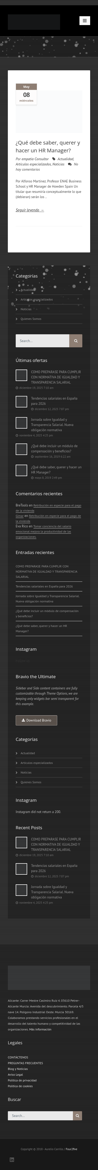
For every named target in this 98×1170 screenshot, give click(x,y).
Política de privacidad (22, 1080)
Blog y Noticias (18, 1069)
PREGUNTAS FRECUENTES (25, 1063)
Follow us (23, 661)
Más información (40, 1029)
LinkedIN (12, 1160)
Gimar (20, 516)
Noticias (58, 164)
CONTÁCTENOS (18, 1057)
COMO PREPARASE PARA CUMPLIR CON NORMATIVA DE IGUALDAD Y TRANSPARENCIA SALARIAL (56, 377)
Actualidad (65, 159)
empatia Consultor (35, 159)
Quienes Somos (31, 319)
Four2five (71, 1149)
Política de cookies (20, 1086)
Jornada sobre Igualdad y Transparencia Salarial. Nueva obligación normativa (52, 424)
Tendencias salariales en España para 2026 (54, 401)
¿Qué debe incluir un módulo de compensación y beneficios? (54, 448)
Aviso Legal (15, 1074)
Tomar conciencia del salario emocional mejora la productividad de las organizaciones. (43, 531)
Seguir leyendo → (30, 210)
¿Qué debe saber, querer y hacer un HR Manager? (56, 470)
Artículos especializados (33, 164)
